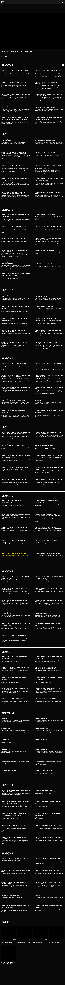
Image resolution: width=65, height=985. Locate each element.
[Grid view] (63, 65)
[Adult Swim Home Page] (5, 2)
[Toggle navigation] (62, 2)
